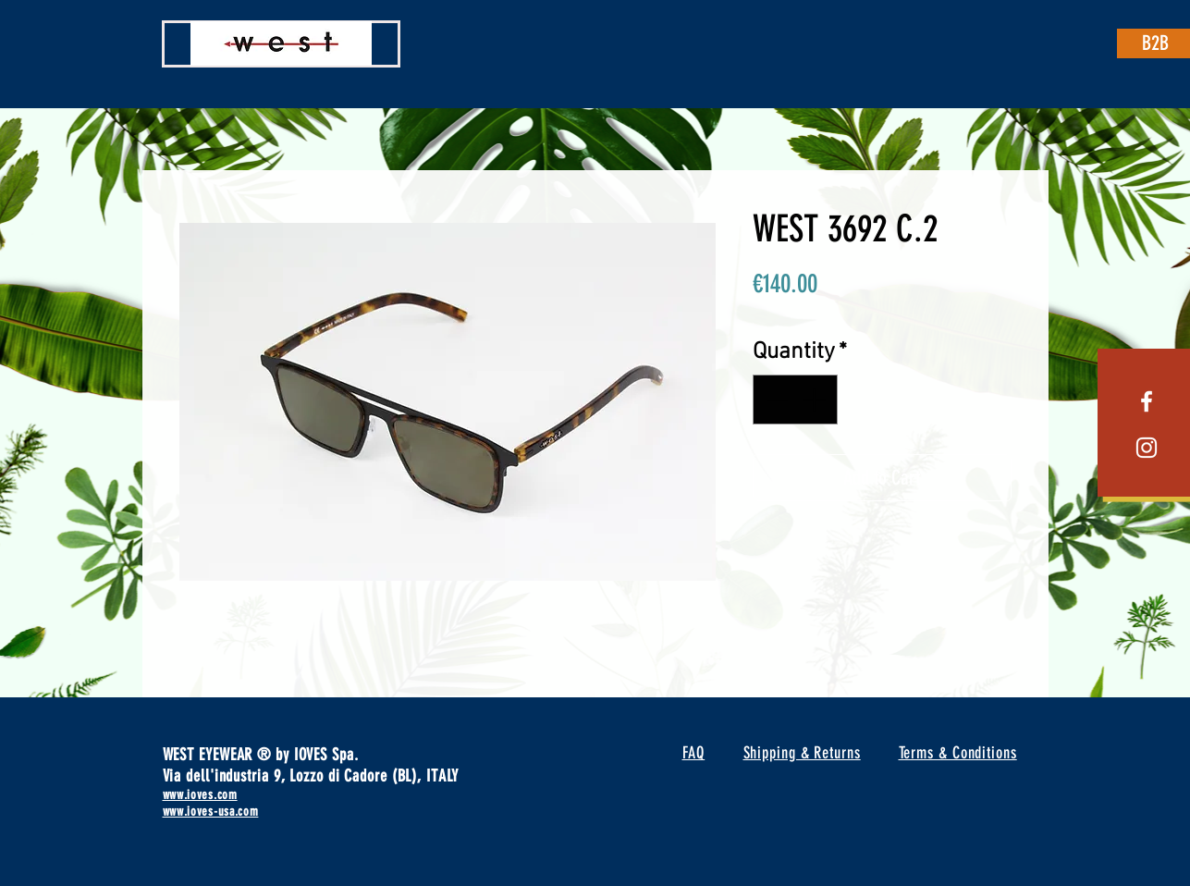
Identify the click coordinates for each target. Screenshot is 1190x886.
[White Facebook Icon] (1146, 401)
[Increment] (815, 399)
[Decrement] (774, 399)
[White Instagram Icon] (1146, 447)
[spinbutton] (794, 399)
